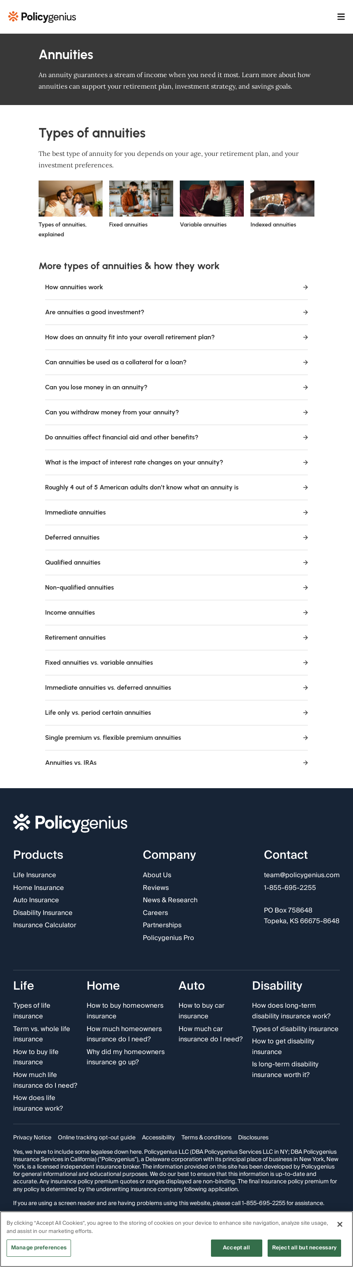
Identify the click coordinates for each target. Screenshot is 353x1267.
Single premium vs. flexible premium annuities (176, 737)
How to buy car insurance (202, 1011)
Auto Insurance (36, 900)
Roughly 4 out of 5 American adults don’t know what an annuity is (176, 487)
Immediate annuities (176, 512)
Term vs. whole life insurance (41, 1034)
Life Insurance (34, 875)
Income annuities (176, 612)
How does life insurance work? (38, 1103)
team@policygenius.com (302, 875)
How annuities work (176, 287)
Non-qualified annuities (176, 587)
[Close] (340, 1226)
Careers (155, 913)
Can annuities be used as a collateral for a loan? (176, 362)
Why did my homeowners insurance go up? (126, 1057)
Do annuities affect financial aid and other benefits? (176, 437)
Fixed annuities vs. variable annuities (176, 662)
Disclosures (253, 1137)
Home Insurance (38, 888)
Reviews (156, 888)
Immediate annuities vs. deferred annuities (176, 687)
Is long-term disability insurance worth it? (285, 1069)
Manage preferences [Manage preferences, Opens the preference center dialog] (38, 1248)
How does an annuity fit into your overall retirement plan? (176, 337)
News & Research (170, 900)
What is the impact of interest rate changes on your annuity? (176, 462)
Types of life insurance (31, 1011)
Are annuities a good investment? (176, 312)
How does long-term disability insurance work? (291, 1011)
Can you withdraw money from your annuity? (176, 412)
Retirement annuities (176, 637)
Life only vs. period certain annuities (176, 712)
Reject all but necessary (304, 1248)
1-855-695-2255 (290, 888)
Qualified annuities (176, 562)
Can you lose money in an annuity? (176, 387)
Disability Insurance (43, 913)
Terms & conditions (206, 1137)
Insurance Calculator (44, 925)
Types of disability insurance (295, 1029)
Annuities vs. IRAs (176, 762)
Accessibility (158, 1137)
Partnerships (162, 925)
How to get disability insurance (283, 1046)
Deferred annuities (176, 537)
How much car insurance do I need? (211, 1034)
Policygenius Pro (168, 938)
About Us (157, 875)
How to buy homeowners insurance (125, 1011)
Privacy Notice (32, 1137)
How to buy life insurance (36, 1057)
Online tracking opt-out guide (96, 1137)
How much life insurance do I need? (45, 1080)
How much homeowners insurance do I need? (124, 1034)
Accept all (236, 1248)
